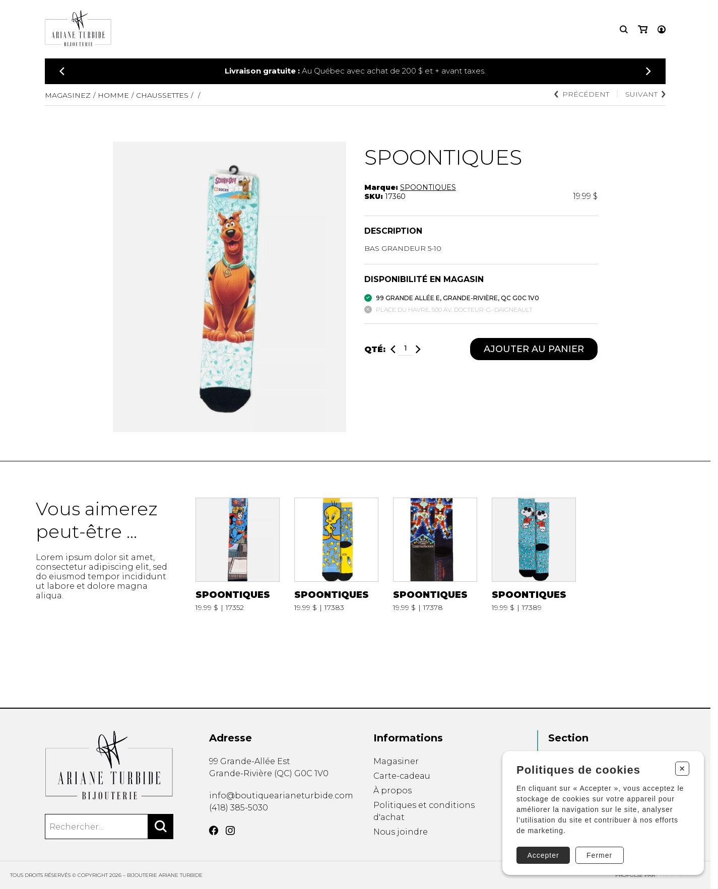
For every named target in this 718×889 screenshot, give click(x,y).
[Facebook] (213, 830)
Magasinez (68, 95)
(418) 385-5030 (238, 807)
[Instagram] (230, 830)
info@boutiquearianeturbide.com (281, 795)
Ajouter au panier (534, 349)
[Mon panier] (642, 29)
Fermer (599, 855)
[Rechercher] (160, 826)
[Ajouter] (418, 349)
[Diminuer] (393, 349)
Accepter (543, 855)
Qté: (374, 349)
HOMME (113, 95)
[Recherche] (624, 29)
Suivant (645, 94)
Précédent (581, 94)
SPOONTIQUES (428, 187)
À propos (392, 790)
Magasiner (396, 761)
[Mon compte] (662, 29)
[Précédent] (61, 71)
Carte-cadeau (401, 776)
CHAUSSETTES (162, 95)
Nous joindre (400, 832)
